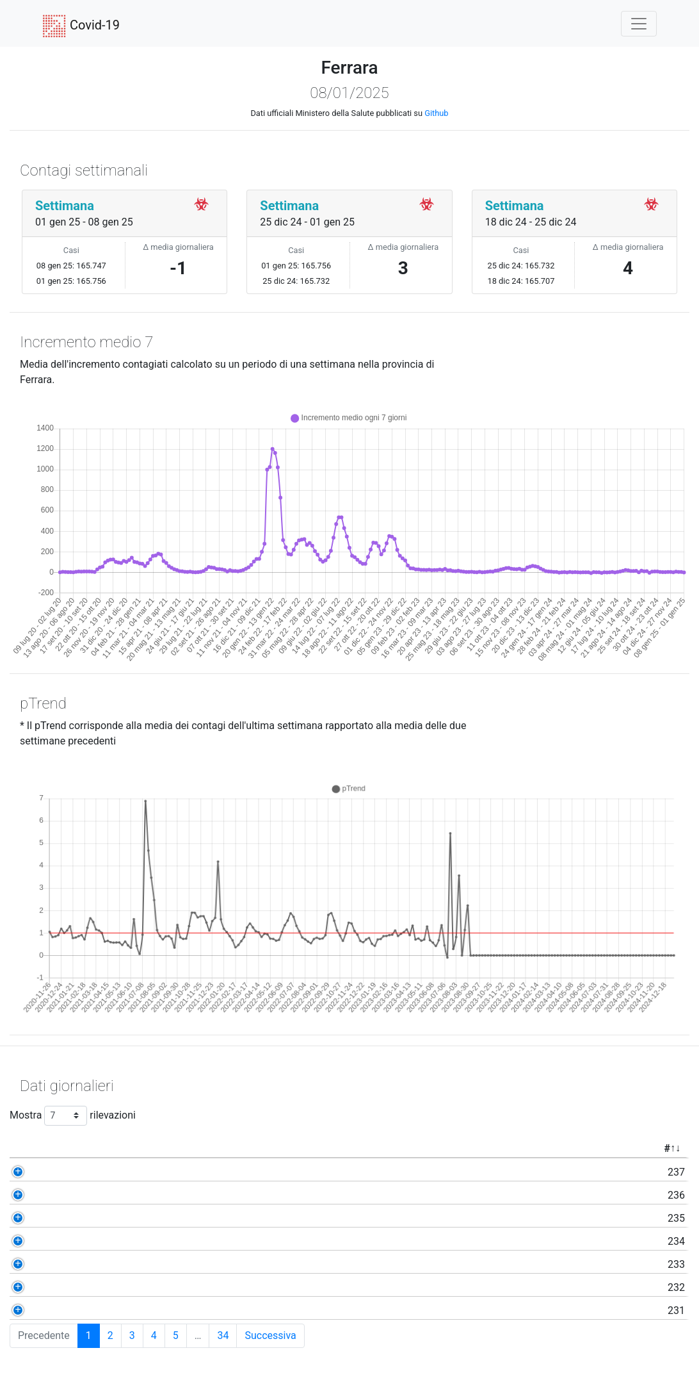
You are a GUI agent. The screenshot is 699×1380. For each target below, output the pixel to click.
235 (79, 1218)
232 (79, 1287)
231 (79, 1310)
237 (79, 1172)
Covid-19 (81, 26)
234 (79, 1241)
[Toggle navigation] (639, 24)
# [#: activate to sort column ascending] (70, 1148)
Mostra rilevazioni (73, 1116)
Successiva (270, 1335)
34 (223, 1335)
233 (79, 1264)
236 (79, 1195)
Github (436, 113)
